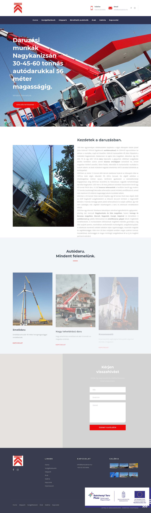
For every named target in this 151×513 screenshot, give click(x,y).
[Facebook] (131, 8)
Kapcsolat (48, 482)
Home (47, 465)
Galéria (47, 479)
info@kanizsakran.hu (121, 10)
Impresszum (49, 486)
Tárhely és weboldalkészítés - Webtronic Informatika (119, 508)
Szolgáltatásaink (51, 468)
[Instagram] (134, 8)
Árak (46, 475)
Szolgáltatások (32, 505)
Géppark (48, 472)
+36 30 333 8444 (83, 467)
